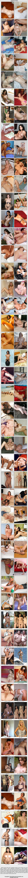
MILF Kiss (20, 737)
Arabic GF (7, 773)
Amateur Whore (20, 664)
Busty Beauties (20, 809)
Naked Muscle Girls (7, 664)
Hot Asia (20, 628)
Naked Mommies (7, 737)
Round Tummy (7, 755)
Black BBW (7, 864)
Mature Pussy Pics (20, 610)
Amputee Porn (7, 809)
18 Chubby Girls (7, 682)
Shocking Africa (7, 791)
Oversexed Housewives (7, 719)
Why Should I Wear (20, 773)
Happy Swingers (20, 827)
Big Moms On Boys (7, 646)
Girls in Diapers (20, 682)
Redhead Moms (20, 791)
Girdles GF (20, 846)
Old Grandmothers (20, 646)
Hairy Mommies (20, 864)
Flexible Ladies (7, 701)
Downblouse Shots (20, 701)
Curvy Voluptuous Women (7, 628)
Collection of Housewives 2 (20, 755)
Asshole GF (20, 719)
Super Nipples (7, 846)
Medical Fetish (7, 610)
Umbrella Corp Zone (7, 827)
